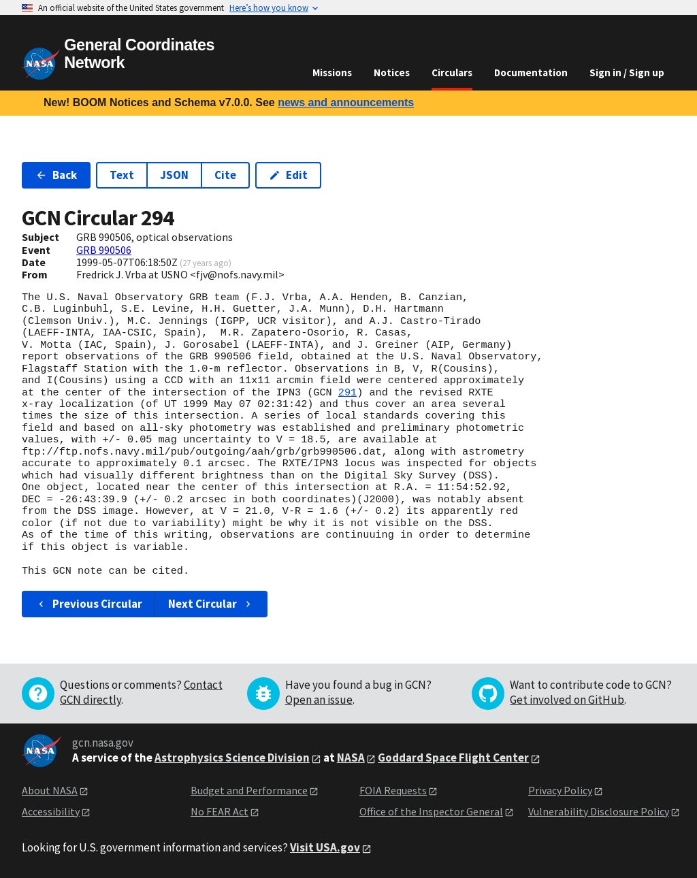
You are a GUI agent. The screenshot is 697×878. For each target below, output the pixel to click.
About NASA (50, 790)
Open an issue (319, 699)
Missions (332, 72)
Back (56, 174)
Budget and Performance (249, 790)
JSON (174, 174)
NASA (351, 757)
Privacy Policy (560, 790)
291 (347, 393)
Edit (288, 174)
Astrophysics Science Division (232, 757)
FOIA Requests (393, 790)
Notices (392, 72)
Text (122, 174)
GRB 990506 (103, 250)
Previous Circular (88, 603)
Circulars (452, 72)
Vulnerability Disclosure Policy (598, 811)
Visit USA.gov (325, 847)
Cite (225, 174)
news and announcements (346, 102)
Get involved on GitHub (567, 699)
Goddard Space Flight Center (453, 757)
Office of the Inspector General (431, 811)
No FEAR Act (219, 811)
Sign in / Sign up (626, 72)
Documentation (531, 72)
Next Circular (211, 603)
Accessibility (51, 811)
